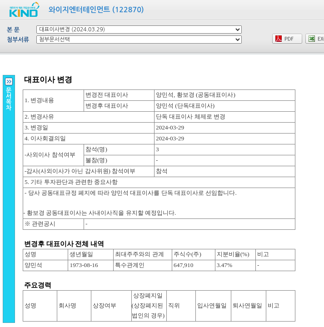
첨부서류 (18, 40)
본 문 (13, 30)
